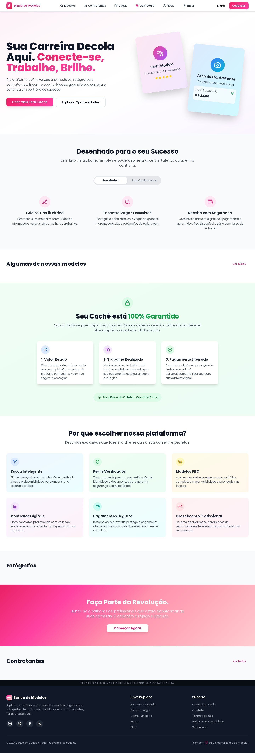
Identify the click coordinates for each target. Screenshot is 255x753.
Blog (133, 727)
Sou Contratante (144, 180)
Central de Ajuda (204, 704)
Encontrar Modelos (143, 704)
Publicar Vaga (140, 710)
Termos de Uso (202, 716)
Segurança (199, 727)
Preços (135, 721)
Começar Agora (127, 628)
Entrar (221, 5)
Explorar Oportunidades (81, 102)
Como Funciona (141, 716)
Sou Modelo (110, 180)
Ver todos (239, 264)
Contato (198, 710)
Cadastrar (239, 5)
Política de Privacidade (208, 721)
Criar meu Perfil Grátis (29, 102)
